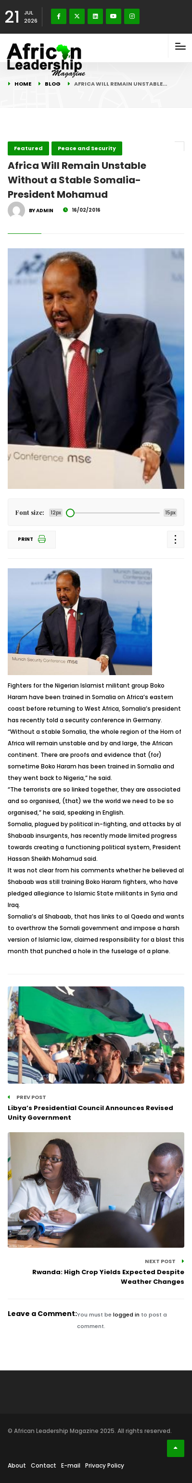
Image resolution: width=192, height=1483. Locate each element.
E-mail (70, 1465)
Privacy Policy (104, 1465)
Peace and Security (87, 148)
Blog (53, 84)
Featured (28, 148)
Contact (43, 1465)
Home (22, 84)
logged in (126, 1314)
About (17, 1465)
